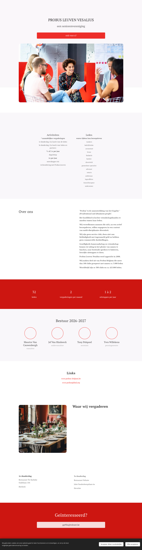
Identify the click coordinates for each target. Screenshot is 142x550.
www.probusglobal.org (71, 382)
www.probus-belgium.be (71, 378)
